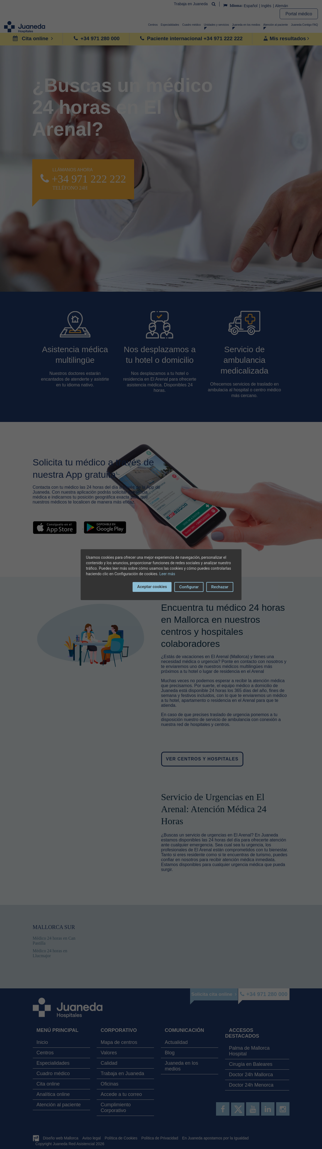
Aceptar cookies (152, 586)
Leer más (167, 574)
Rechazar (219, 586)
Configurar (189, 586)
